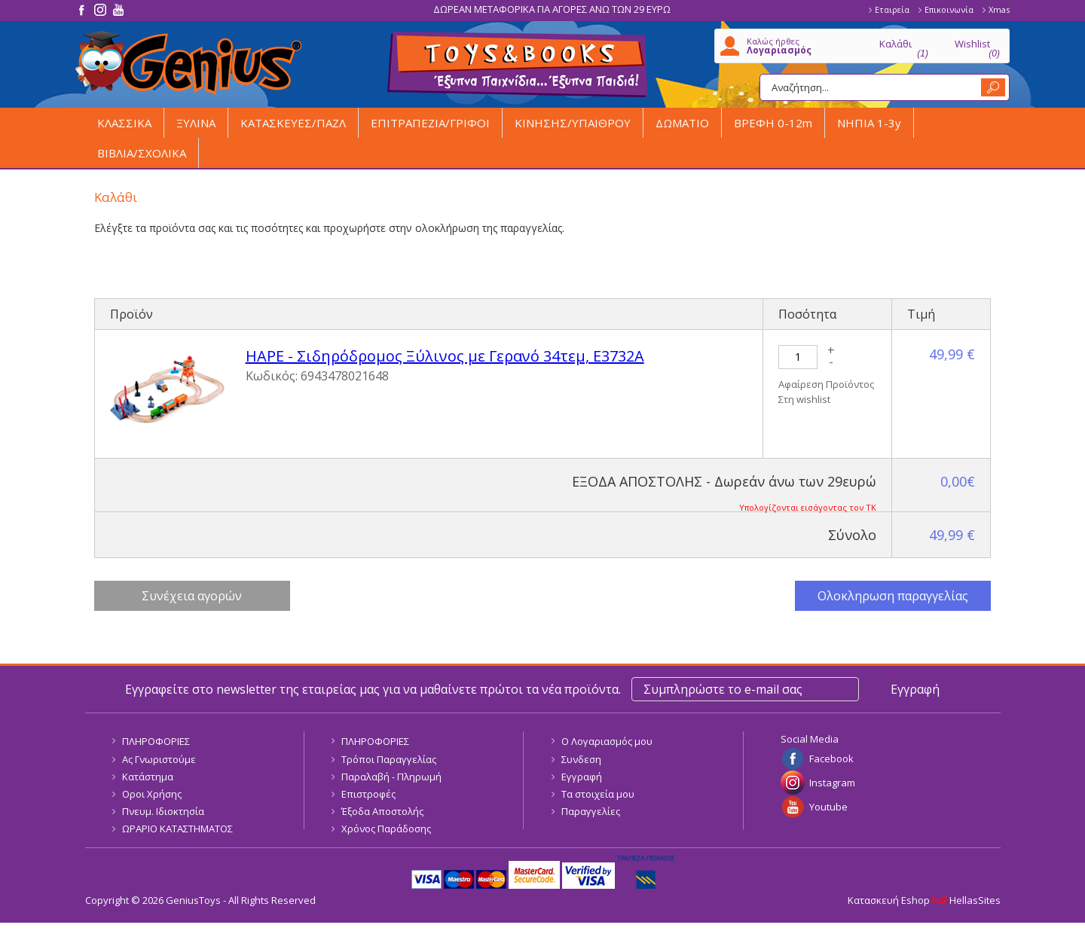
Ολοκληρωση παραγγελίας (893, 596)
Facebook (831, 758)
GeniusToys (188, 63)
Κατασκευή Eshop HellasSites (924, 900)
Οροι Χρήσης (152, 794)
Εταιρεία (892, 9)
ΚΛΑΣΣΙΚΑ (124, 122)
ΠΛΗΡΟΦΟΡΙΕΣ (156, 741)
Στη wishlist (804, 399)
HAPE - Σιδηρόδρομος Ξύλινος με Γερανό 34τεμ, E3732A (445, 356)
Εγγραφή (581, 776)
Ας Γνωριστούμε (159, 759)
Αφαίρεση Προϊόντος (826, 384)
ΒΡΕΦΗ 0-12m (773, 122)
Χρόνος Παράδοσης (386, 828)
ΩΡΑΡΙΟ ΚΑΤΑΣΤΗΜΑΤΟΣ (177, 828)
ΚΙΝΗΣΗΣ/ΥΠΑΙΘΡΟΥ (573, 122)
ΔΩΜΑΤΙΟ (682, 122)
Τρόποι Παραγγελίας (388, 759)
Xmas (999, 9)
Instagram (832, 782)
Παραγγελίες (590, 811)
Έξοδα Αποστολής (382, 811)
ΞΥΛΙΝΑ (195, 122)
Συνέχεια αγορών (192, 596)
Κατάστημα (147, 776)
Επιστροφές (368, 794)
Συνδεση (581, 759)
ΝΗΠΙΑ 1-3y (869, 122)
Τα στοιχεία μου (597, 794)
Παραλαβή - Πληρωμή (391, 776)
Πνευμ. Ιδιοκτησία (163, 811)
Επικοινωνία (949, 9)
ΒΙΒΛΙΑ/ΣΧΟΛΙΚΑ (141, 152)
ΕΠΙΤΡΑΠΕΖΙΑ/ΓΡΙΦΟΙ (430, 122)
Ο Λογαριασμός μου (607, 741)
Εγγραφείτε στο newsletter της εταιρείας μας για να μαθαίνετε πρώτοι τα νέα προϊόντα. (373, 689)
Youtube (828, 806)
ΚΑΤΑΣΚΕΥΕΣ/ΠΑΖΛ (293, 122)
